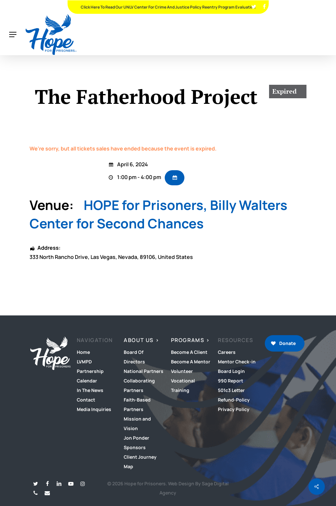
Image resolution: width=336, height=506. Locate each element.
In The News (90, 390)
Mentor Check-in (237, 361)
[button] (12, 34)
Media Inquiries (94, 409)
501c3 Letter (231, 390)
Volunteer (182, 371)
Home (83, 352)
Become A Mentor (190, 361)
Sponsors (135, 447)
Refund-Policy (234, 400)
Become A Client (189, 352)
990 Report (230, 381)
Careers (227, 352)
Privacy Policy (233, 409)
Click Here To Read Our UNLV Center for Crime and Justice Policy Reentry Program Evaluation (168, 7)
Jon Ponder (136, 438)
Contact (86, 400)
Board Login (231, 371)
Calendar (87, 381)
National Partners (143, 371)
